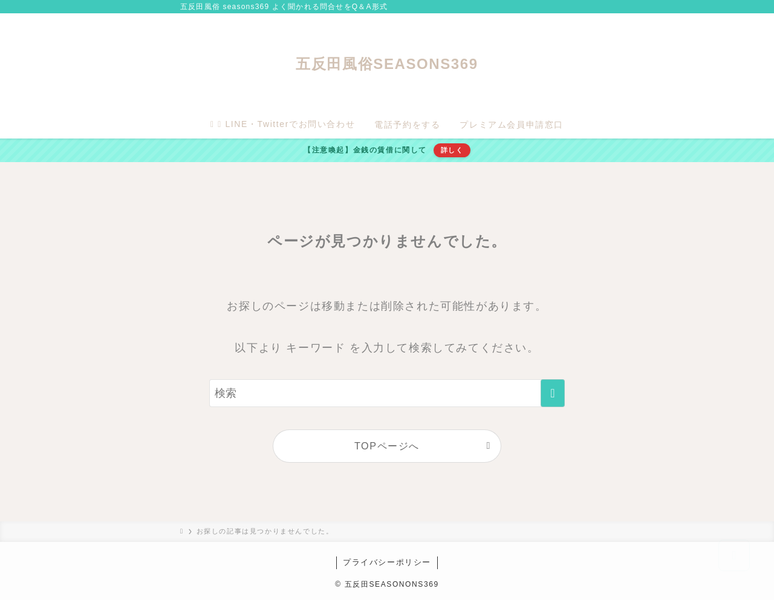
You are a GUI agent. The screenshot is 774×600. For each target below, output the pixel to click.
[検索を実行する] (553, 393)
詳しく (452, 150)
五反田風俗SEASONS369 (387, 64)
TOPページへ (387, 445)
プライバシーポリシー (387, 562)
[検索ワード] (387, 393)
